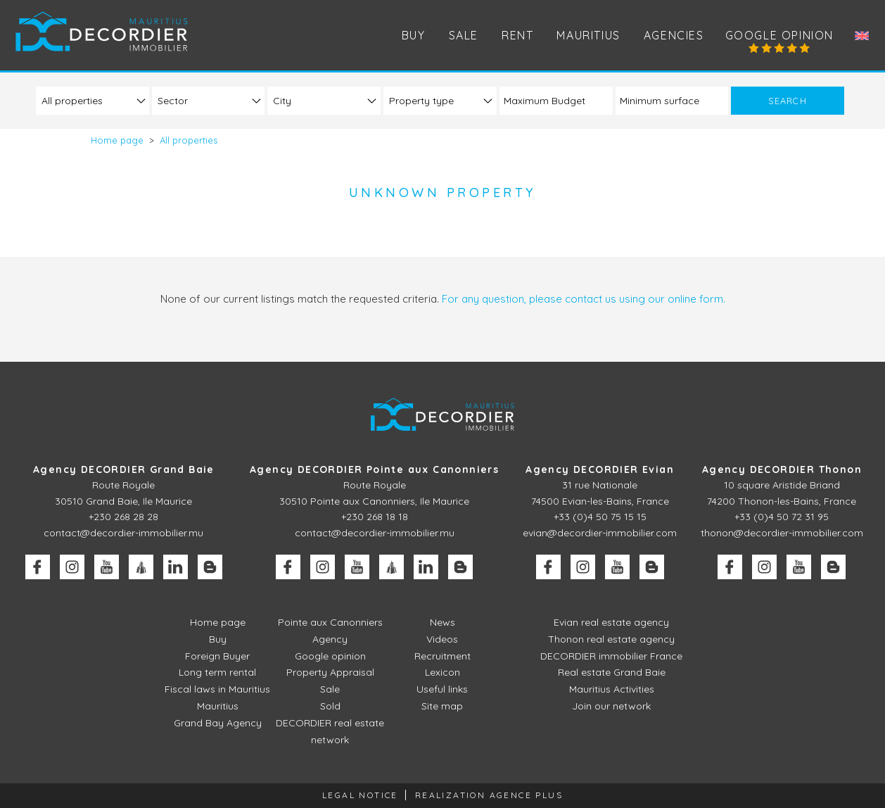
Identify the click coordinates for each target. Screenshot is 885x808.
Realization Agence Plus (489, 795)
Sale (330, 689)
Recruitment (442, 656)
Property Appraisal (330, 672)
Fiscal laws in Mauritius (217, 689)
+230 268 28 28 (123, 516)
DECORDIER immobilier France (611, 656)
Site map (442, 706)
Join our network (611, 706)
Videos (442, 639)
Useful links (442, 689)
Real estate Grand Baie (612, 672)
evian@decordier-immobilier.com (600, 532)
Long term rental (217, 672)
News (442, 622)
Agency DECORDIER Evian (600, 469)
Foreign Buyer (217, 656)
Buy (218, 639)
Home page (218, 622)
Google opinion (779, 35)
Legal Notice (360, 795)
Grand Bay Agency (218, 723)
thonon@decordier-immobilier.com (782, 532)
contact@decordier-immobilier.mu (123, 532)
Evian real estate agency (611, 622)
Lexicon (442, 672)
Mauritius (588, 35)
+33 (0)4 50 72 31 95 (781, 516)
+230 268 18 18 (374, 516)
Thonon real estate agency (611, 639)
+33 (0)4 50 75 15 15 (600, 516)
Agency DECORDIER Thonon (782, 469)
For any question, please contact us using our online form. (583, 298)
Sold (330, 706)
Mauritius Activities (611, 689)
